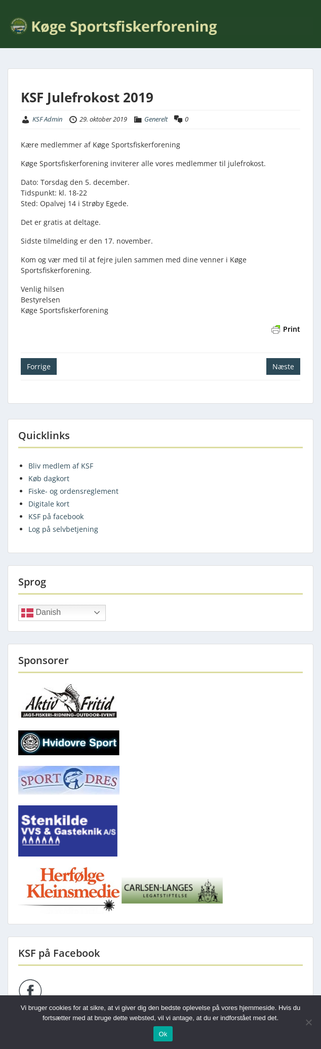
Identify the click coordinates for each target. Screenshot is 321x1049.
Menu (18, 7)
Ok (162, 1034)
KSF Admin (47, 119)
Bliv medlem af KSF (60, 466)
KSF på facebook (56, 516)
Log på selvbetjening (63, 529)
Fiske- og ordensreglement (73, 491)
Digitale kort (48, 504)
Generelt (156, 119)
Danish (41, 613)
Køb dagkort (48, 478)
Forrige (39, 366)
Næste (283, 366)
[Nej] (308, 1022)
